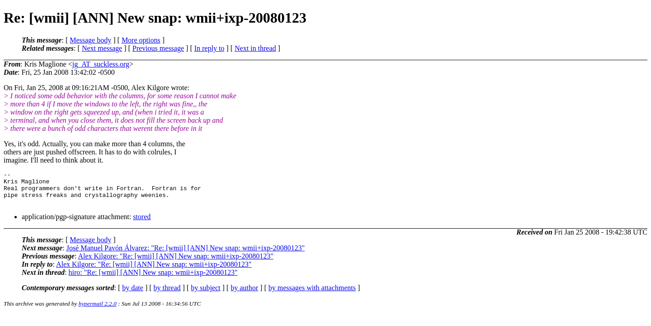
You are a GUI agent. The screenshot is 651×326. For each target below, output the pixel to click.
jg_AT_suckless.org (100, 64)
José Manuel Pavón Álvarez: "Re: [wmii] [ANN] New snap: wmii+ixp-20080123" (185, 255)
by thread (167, 294)
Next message (102, 48)
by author (244, 294)
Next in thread (255, 48)
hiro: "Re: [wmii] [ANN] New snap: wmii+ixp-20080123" (153, 279)
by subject (205, 294)
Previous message (158, 48)
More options (141, 40)
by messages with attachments (312, 294)
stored (142, 223)
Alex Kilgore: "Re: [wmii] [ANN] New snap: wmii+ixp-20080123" (175, 263)
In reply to (209, 48)
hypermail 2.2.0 (98, 310)
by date (132, 294)
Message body (90, 40)
